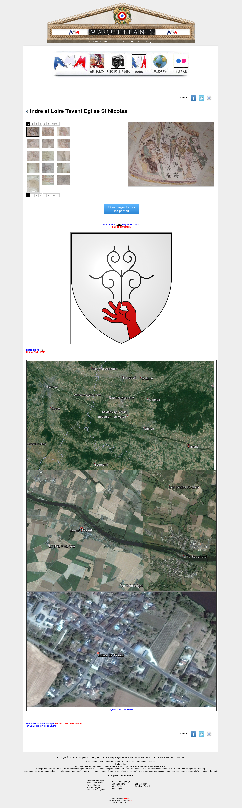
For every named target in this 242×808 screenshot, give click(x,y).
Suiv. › (55, 124)
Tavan (119, 224)
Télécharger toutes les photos (121, 209)
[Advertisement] (121, 87)
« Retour (184, 97)
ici (183, 757)
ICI (42, 350)
